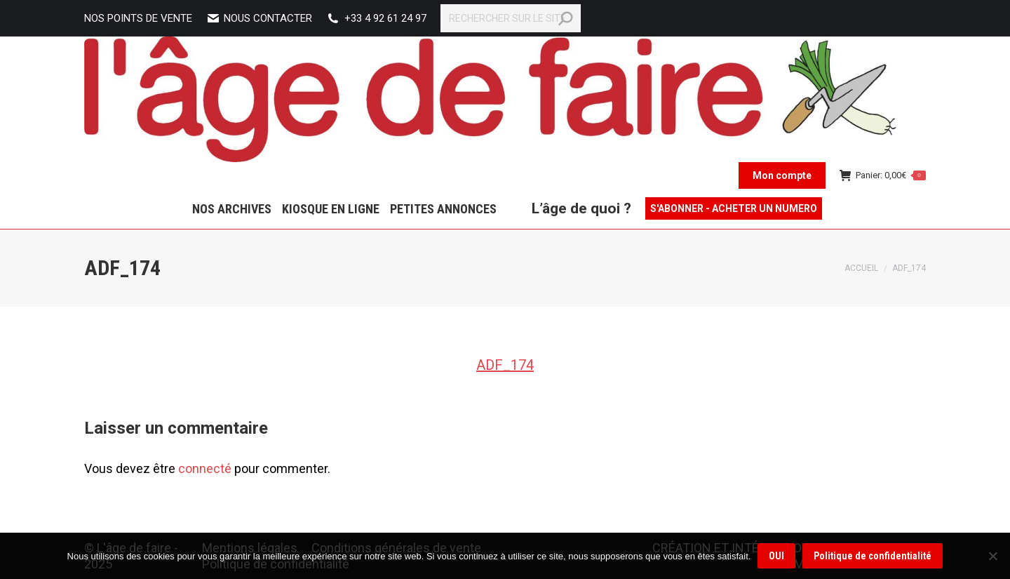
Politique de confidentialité (872, 555)
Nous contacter (259, 18)
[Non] (992, 556)
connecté (204, 468)
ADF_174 (505, 365)
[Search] (510, 18)
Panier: (883, 175)
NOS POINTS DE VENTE (138, 18)
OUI (776, 555)
